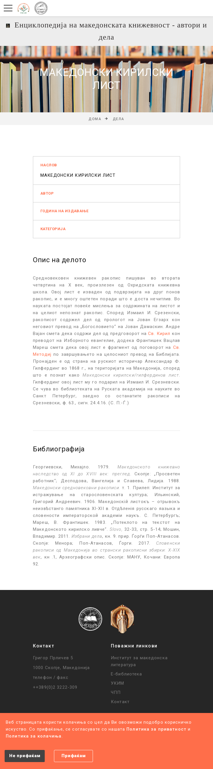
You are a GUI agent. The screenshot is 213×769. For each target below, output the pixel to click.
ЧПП (116, 692)
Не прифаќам (24, 755)
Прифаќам (73, 755)
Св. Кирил (159, 333)
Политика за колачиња (34, 736)
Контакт (120, 701)
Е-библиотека (126, 674)
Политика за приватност (156, 729)
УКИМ (117, 683)
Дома (95, 119)
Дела (118, 119)
